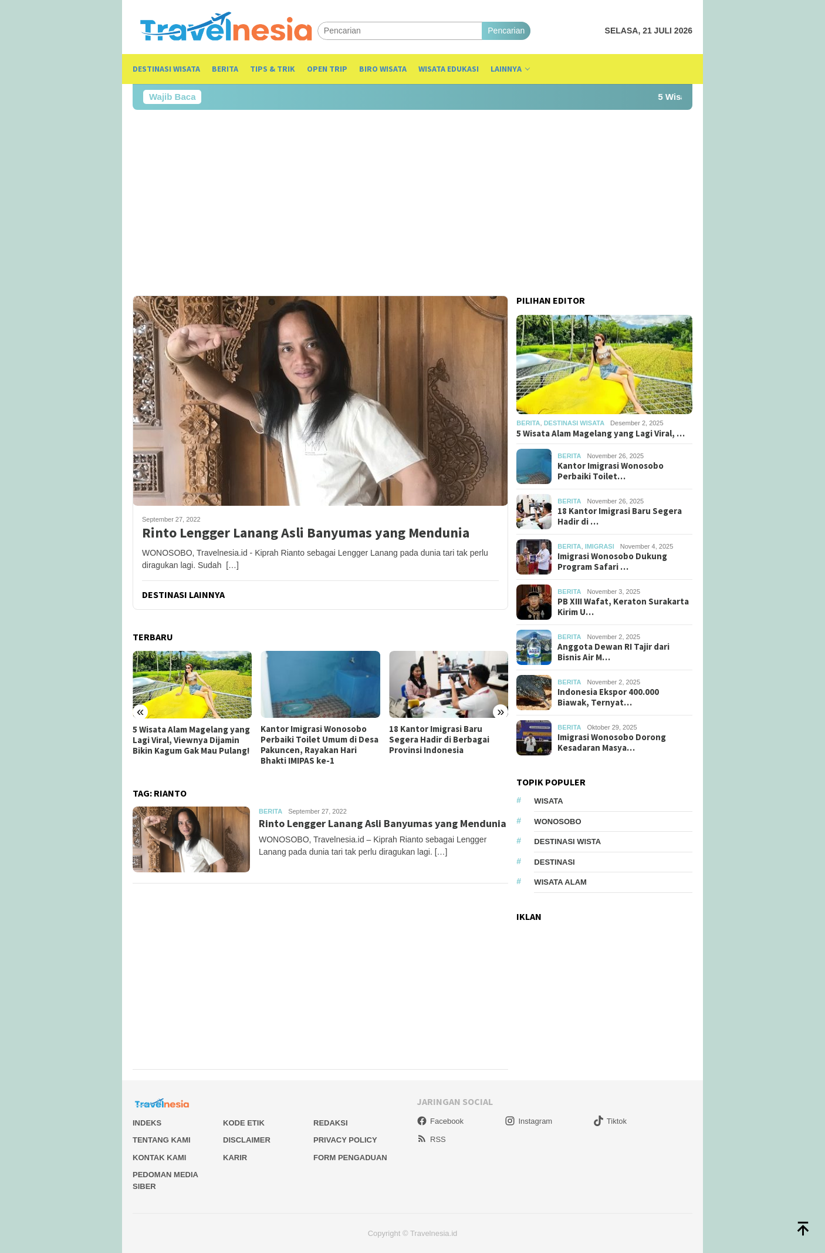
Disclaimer (247, 1140)
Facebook (440, 1121)
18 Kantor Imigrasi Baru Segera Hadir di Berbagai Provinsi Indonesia (439, 739)
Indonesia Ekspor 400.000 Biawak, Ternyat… (608, 697)
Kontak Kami (159, 1157)
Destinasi (554, 862)
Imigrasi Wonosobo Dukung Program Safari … (612, 561)
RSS (431, 1139)
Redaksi (330, 1122)
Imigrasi (599, 546)
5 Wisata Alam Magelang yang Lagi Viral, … (600, 433)
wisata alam (560, 882)
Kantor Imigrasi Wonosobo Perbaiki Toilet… (610, 471)
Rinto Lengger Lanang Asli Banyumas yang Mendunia (305, 533)
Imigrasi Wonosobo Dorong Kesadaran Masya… (611, 742)
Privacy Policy (345, 1140)
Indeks (147, 1122)
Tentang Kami (162, 1140)
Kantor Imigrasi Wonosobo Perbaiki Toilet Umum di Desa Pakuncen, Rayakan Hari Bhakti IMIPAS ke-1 (319, 745)
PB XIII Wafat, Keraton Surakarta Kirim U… (623, 606)
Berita (270, 811)
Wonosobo (557, 821)
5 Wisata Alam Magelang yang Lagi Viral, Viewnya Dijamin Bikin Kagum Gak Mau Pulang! (191, 740)
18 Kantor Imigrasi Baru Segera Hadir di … (619, 516)
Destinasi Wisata (574, 422)
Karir (235, 1157)
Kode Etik (244, 1122)
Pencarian (506, 30)
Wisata (548, 801)
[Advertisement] (412, 202)
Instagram (528, 1121)
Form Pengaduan (350, 1157)
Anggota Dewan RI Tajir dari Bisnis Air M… (613, 652)
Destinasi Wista (567, 841)
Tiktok (610, 1121)
